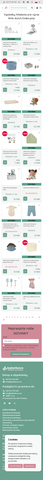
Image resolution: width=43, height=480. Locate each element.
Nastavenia (29, 466)
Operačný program (10, 428)
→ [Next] (39, 320)
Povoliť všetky (15, 466)
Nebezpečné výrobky (11, 430)
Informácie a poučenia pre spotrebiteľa (19, 420)
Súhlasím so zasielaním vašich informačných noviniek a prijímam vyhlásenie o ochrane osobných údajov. (20, 347)
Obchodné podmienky (11, 418)
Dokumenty (7, 423)
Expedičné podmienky (11, 413)
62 (39, 317)
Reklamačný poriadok (11, 415)
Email (5, 337)
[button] (2, 7)
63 (4, 320)
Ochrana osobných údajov (13, 425)
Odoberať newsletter (21, 354)
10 (32, 317)
